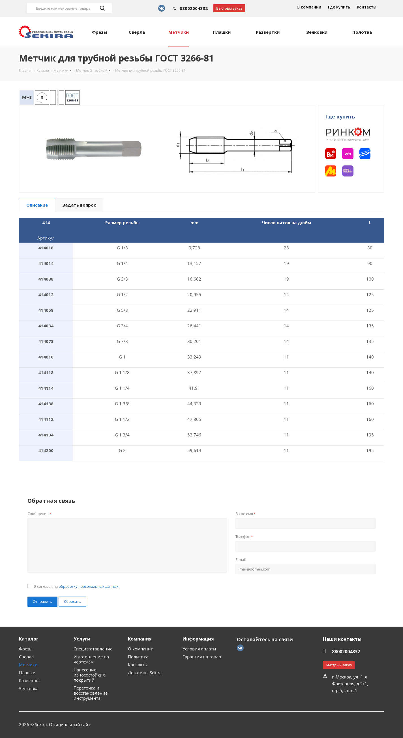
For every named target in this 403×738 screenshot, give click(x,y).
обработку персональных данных (89, 586)
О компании (309, 7)
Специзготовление (93, 649)
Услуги (82, 639)
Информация (198, 639)
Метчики (28, 664)
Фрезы (26, 649)
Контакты (366, 7)
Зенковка (28, 688)
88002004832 (194, 8)
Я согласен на (76, 586)
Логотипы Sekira (145, 672)
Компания (140, 639)
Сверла (26, 656)
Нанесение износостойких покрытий (89, 675)
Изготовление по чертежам (91, 659)
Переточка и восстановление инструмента (91, 693)
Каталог (28, 639)
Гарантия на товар (202, 656)
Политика (138, 656)
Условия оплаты (199, 649)
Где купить (339, 7)
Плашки (27, 672)
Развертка (29, 680)
